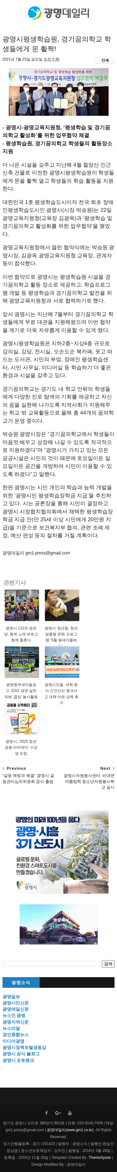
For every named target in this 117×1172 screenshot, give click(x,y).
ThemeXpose (100, 1157)
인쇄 (105, 60)
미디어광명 (13, 1041)
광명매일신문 (15, 1009)
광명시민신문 (15, 1002)
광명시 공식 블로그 (21, 1053)
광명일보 (11, 996)
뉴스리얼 (11, 1028)
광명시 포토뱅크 (18, 1060)
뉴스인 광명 (14, 1015)
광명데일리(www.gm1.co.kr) (70, 1130)
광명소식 (21, 983)
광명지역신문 (15, 1022)
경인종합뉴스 (15, 1034)
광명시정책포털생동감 (24, 1047)
